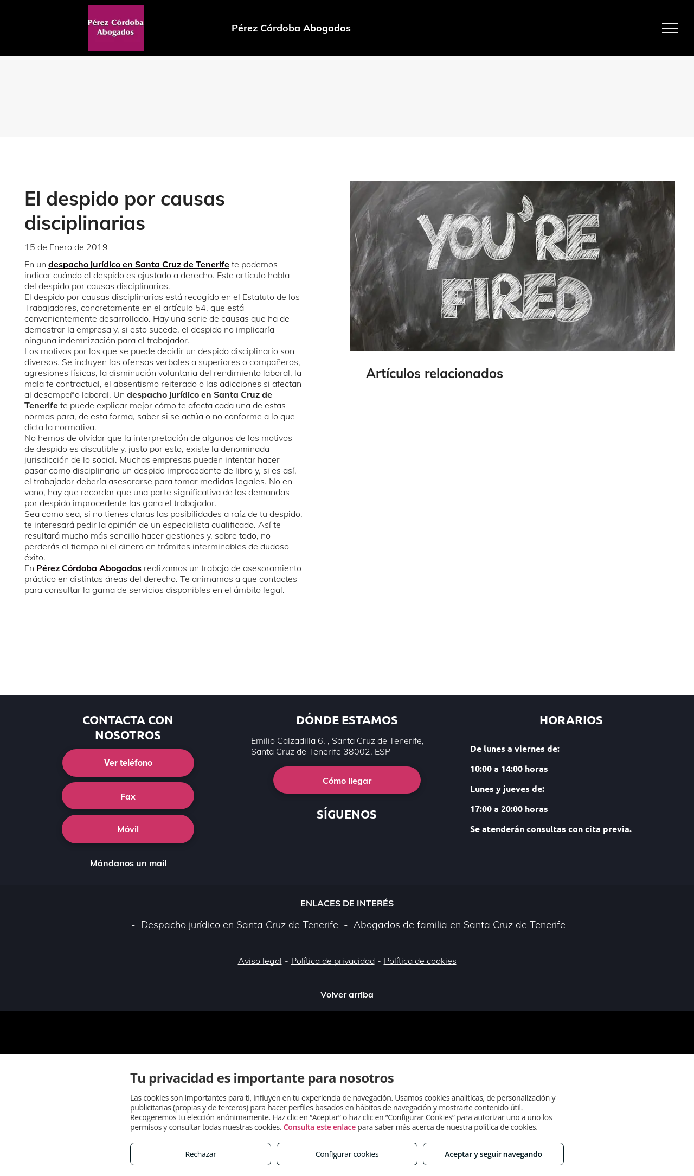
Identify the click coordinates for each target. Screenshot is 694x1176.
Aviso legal (260, 960)
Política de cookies (420, 960)
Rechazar (200, 1154)
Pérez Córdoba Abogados (89, 568)
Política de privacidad (333, 960)
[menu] (670, 28)
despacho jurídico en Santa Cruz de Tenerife (138, 264)
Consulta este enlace (320, 1127)
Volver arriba (347, 994)
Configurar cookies (347, 1154)
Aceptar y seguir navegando (493, 1154)
